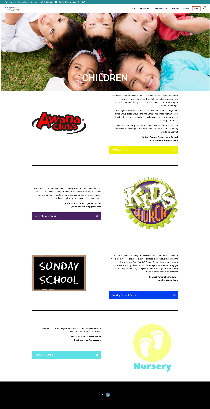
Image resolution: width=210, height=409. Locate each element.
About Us (144, 9)
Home (134, 9)
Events (185, 9)
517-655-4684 (47, 2)
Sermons (175, 9)
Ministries (159, 9)
